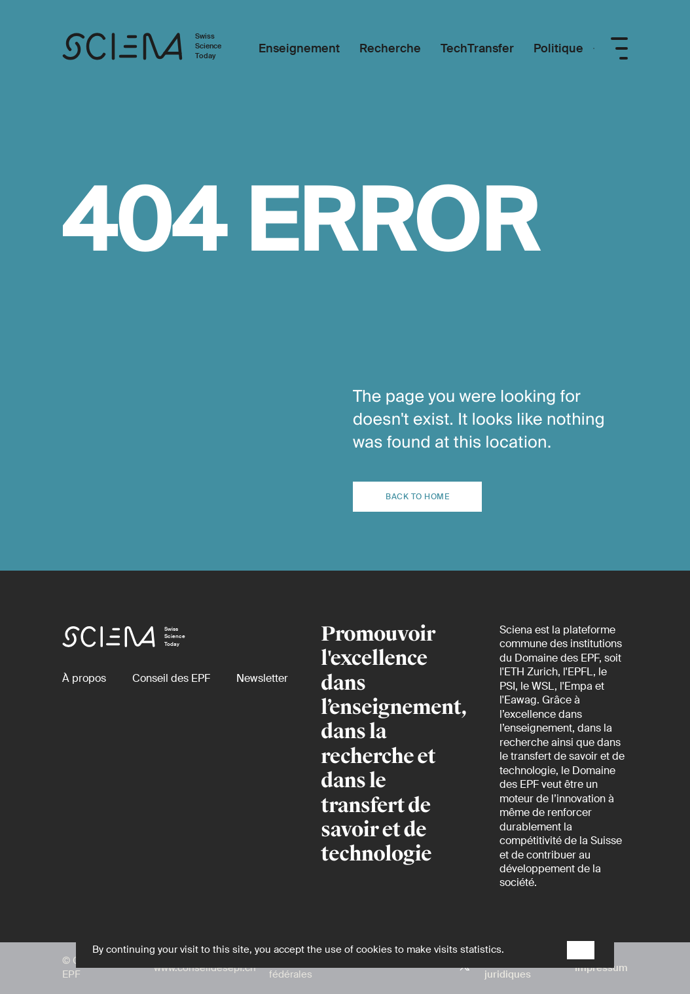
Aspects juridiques (507, 967)
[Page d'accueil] (155, 48)
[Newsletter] (262, 678)
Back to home (417, 496)
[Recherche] (390, 49)
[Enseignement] (299, 49)
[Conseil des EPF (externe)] (171, 678)
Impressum (601, 967)
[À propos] (84, 678)
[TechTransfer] (477, 49)
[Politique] (558, 49)
